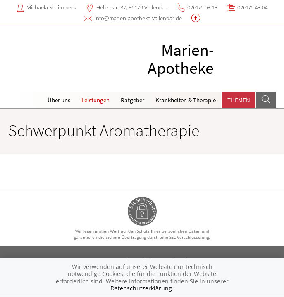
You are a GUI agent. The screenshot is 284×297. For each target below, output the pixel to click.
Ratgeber (132, 100)
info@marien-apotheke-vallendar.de (138, 18)
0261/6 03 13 (202, 7)
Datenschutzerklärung (141, 288)
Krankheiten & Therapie (185, 100)
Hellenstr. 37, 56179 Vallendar (131, 7)
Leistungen (95, 100)
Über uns (59, 100)
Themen (238, 100)
